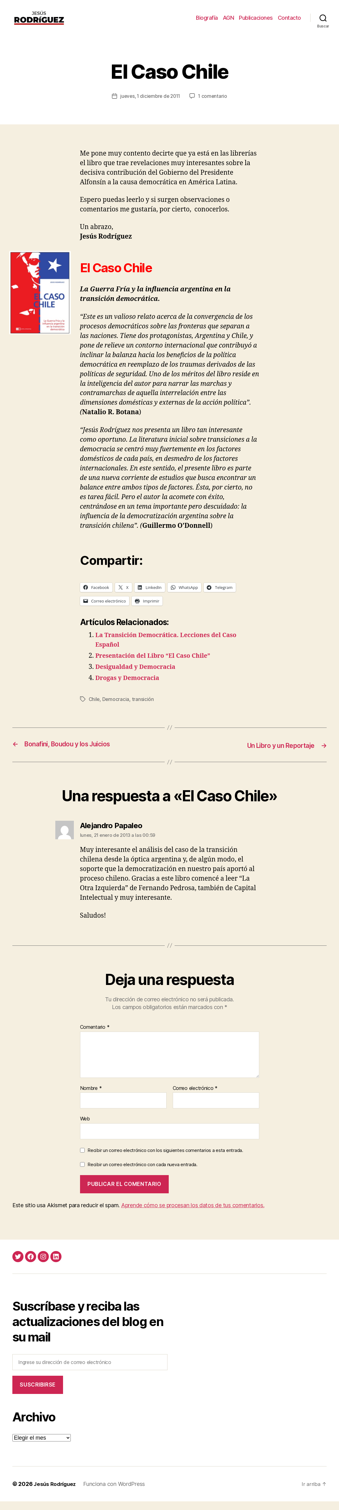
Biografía (207, 22)
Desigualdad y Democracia (138, 676)
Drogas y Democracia (130, 687)
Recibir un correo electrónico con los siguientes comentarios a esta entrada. (165, 1159)
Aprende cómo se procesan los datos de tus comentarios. (192, 1214)
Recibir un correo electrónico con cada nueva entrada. (142, 1173)
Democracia (116, 708)
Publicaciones (256, 22)
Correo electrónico (195, 1097)
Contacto (289, 22)
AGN (228, 22)
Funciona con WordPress (117, 1492)
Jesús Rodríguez (56, 1492)
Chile (94, 708)
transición (144, 708)
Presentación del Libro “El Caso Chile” (157, 665)
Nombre (91, 1097)
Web (85, 1127)
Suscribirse (37, 1393)
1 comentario (214, 105)
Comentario (95, 1036)
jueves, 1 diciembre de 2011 (150, 105)
